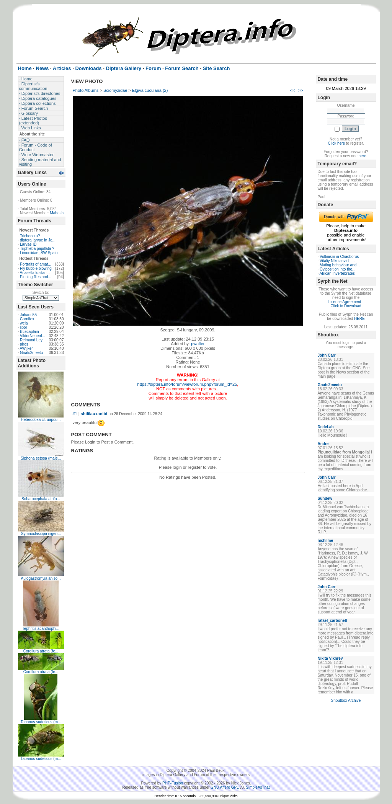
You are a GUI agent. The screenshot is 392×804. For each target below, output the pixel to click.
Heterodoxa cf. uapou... (41, 419)
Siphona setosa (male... (41, 458)
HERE (359, 318)
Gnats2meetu (31, 353)
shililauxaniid (94, 413)
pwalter (197, 343)
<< (292, 90)
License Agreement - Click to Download (346, 304)
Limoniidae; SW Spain (38, 253)
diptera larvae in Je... (38, 240)
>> (300, 90)
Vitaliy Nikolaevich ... (337, 261)
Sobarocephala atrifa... (40, 499)
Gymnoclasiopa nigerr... (41, 534)
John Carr (327, 355)
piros (24, 344)
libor (23, 327)
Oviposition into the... (337, 269)
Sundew (325, 498)
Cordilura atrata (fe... (41, 651)
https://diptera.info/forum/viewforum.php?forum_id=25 (187, 384)
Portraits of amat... (35, 264)
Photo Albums (86, 90)
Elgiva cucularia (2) (150, 90)
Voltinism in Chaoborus (339, 256)
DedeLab (326, 427)
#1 (75, 413)
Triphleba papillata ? (37, 248)
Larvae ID (28, 244)
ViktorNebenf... (32, 336)
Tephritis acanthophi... (40, 628)
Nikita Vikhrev (330, 658)
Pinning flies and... (35, 277)
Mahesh (57, 213)
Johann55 (28, 315)
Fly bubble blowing (36, 268)
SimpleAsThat (258, 787)
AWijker (26, 348)
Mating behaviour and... (340, 265)
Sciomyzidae (115, 90)
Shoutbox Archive (346, 700)
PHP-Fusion (172, 783)
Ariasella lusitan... (35, 273)
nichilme (325, 540)
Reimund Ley (31, 340)
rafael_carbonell (332, 620)
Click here (336, 143)
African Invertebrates (337, 273)
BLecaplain (29, 331)
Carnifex (27, 319)
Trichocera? (30, 236)
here (362, 156)
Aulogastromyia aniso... (41, 578)
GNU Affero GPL (224, 787)
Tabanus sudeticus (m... (41, 722)
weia (24, 323)
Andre (323, 444)
